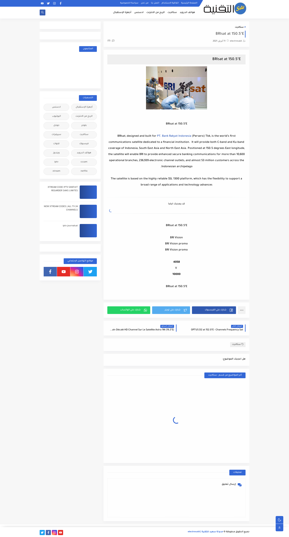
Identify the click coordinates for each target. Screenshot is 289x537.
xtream (56, 171)
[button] (214, 310)
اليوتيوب (56, 116)
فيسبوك (84, 144)
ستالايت (172, 12)
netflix (84, 171)
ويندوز (56, 153)
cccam (84, 162)
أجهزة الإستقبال (122, 12)
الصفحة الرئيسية (189, 3)
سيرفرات (56, 134)
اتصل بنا (155, 3)
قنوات (56, 144)
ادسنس (139, 12)
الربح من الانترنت (155, 12)
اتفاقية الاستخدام (170, 3)
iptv (56, 162)
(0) (111, 41)
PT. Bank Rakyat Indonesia (174, 136)
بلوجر (84, 125)
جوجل (56, 125)
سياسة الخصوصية (129, 3)
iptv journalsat (70, 226)
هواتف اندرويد (187, 12)
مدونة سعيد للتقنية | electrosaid (205, 532)
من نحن (145, 3)
